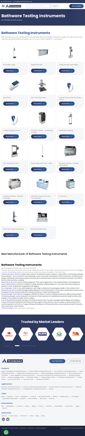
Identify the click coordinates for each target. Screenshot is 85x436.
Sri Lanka (19, 406)
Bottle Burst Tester (32, 377)
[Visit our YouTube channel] (7, 419)
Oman (41, 406)
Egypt (77, 406)
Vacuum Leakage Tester (16, 377)
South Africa (69, 406)
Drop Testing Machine (8, 300)
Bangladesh (10, 406)
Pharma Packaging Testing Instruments (53, 373)
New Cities (43, 398)
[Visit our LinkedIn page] (4, 419)
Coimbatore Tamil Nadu (9, 398)
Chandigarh (75, 396)
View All (7, 346)
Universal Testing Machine (66, 377)
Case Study (13, 416)
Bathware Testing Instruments (10, 387)
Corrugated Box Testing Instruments (34, 389)
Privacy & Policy (13, 428)
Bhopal (55, 396)
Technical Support (40, 428)
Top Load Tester (28, 379)
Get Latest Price (57, 361)
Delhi (2, 396)
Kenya (27, 406)
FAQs (43, 416)
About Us (4, 416)
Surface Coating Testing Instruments (35, 387)
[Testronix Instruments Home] (13, 6)
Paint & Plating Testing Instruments (40, 371)
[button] (17, 345)
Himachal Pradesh (44, 396)
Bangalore (24, 396)
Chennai (33, 396)
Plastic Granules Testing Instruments (61, 387)
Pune (17, 396)
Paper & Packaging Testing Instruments (13, 371)
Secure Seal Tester (14, 379)
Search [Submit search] (54, 6)
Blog (37, 416)
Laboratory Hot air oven (8, 282)
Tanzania (49, 406)
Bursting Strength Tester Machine (11, 294)
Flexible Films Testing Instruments (27, 373)
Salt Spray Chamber (42, 379)
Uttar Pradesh (32, 398)
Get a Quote (76, 6)
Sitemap (30, 428)
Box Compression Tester (9, 288)
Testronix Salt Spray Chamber (10, 274)
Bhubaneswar (64, 396)
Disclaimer (23, 428)
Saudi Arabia (58, 406)
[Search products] (38, 6)
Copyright (4, 428)
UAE (2, 406)
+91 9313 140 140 (75, 361)
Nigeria (34, 406)
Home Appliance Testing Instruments (22, 375)
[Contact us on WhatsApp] (6, 432)
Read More (11, 71)
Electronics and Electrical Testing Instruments (51, 375)
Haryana (23, 398)
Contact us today (7, 308)
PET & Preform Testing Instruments (65, 371)
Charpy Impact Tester (48, 377)
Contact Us (23, 416)
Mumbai (9, 396)
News (31, 416)
